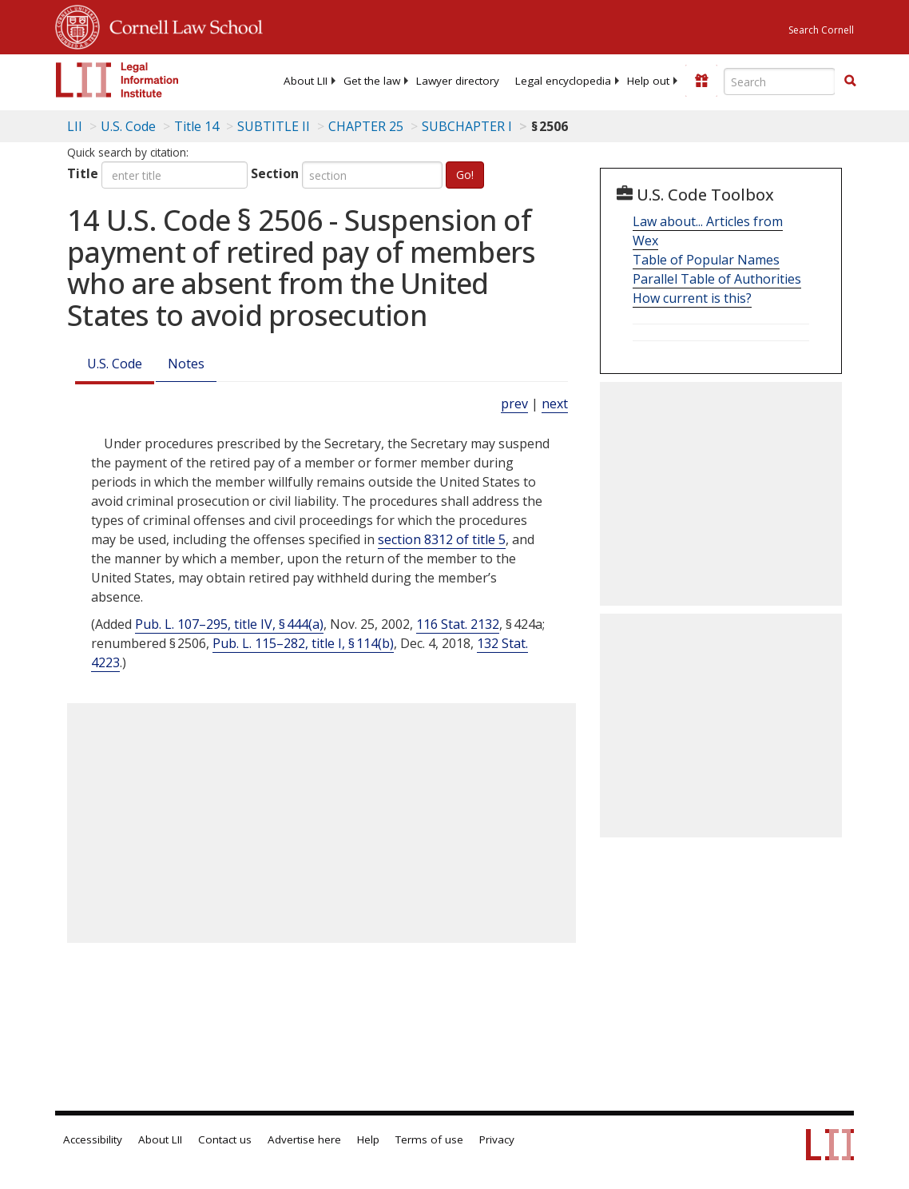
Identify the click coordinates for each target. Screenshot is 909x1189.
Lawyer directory (457, 81)
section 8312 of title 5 (442, 539)
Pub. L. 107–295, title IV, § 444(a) (229, 624)
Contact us (225, 1139)
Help (368, 1139)
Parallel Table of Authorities (717, 279)
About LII (305, 81)
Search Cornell (821, 30)
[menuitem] (305, 81)
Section (275, 173)
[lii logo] (117, 79)
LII (74, 126)
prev (514, 403)
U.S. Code (114, 363)
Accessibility (92, 1139)
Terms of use (429, 1139)
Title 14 (196, 126)
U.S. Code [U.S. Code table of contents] (128, 126)
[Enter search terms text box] (780, 81)
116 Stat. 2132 (457, 624)
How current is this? (692, 298)
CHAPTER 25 (365, 126)
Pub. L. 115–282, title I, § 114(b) (303, 643)
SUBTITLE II (273, 126)
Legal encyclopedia (563, 81)
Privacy (496, 1139)
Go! (465, 174)
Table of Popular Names (706, 259)
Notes (186, 363)
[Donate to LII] (701, 81)
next (555, 403)
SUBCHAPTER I (467, 126)
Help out (648, 81)
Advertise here (304, 1139)
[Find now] (850, 81)
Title (82, 173)
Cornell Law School (181, 25)
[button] (849, 80)
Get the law (371, 81)
